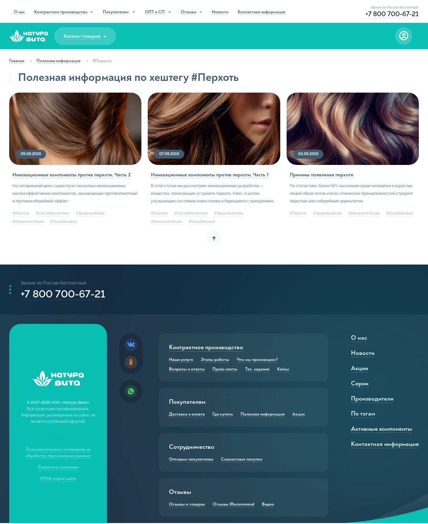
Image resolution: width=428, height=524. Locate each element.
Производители (372, 399)
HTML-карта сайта (58, 479)
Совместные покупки (242, 460)
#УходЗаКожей (63, 221)
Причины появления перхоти (321, 175)
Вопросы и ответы (187, 370)
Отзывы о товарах (187, 505)
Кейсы (283, 370)
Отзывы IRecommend (234, 505)
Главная (17, 60)
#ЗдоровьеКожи (90, 213)
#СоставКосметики (53, 213)
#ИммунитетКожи (28, 221)
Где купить (223, 415)
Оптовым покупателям (191, 460)
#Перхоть (21, 213)
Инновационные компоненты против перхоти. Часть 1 (210, 175)
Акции (299, 415)
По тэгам (363, 415)
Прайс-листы (225, 370)
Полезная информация (59, 60)
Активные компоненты (382, 430)
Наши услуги (181, 360)
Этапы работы (215, 360)
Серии (359, 384)
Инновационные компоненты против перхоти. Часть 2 (72, 175)
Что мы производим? (257, 360)
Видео (268, 505)
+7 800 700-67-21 (63, 294)
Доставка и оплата (187, 415)
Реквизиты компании (58, 468)
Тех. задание (257, 370)
